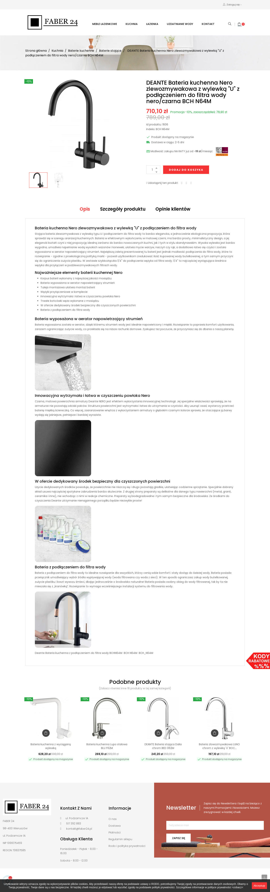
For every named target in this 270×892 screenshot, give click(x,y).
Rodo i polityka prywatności (127, 846)
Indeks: (150, 129)
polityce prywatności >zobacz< (225, 887)
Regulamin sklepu (120, 839)
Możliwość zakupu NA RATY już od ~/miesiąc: (179, 151)
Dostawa (115, 826)
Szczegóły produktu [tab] (123, 209)
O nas (113, 819)
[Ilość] (153, 169)
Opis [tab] (85, 209)
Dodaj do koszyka (186, 170)
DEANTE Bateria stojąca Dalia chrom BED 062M (163, 746)
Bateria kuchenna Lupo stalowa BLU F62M (106, 746)
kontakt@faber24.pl (79, 829)
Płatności (115, 832)
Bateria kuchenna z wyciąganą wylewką (51, 746)
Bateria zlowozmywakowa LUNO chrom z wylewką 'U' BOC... (219, 746)
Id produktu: (154, 124)
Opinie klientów (172, 209)
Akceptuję (259, 885)
